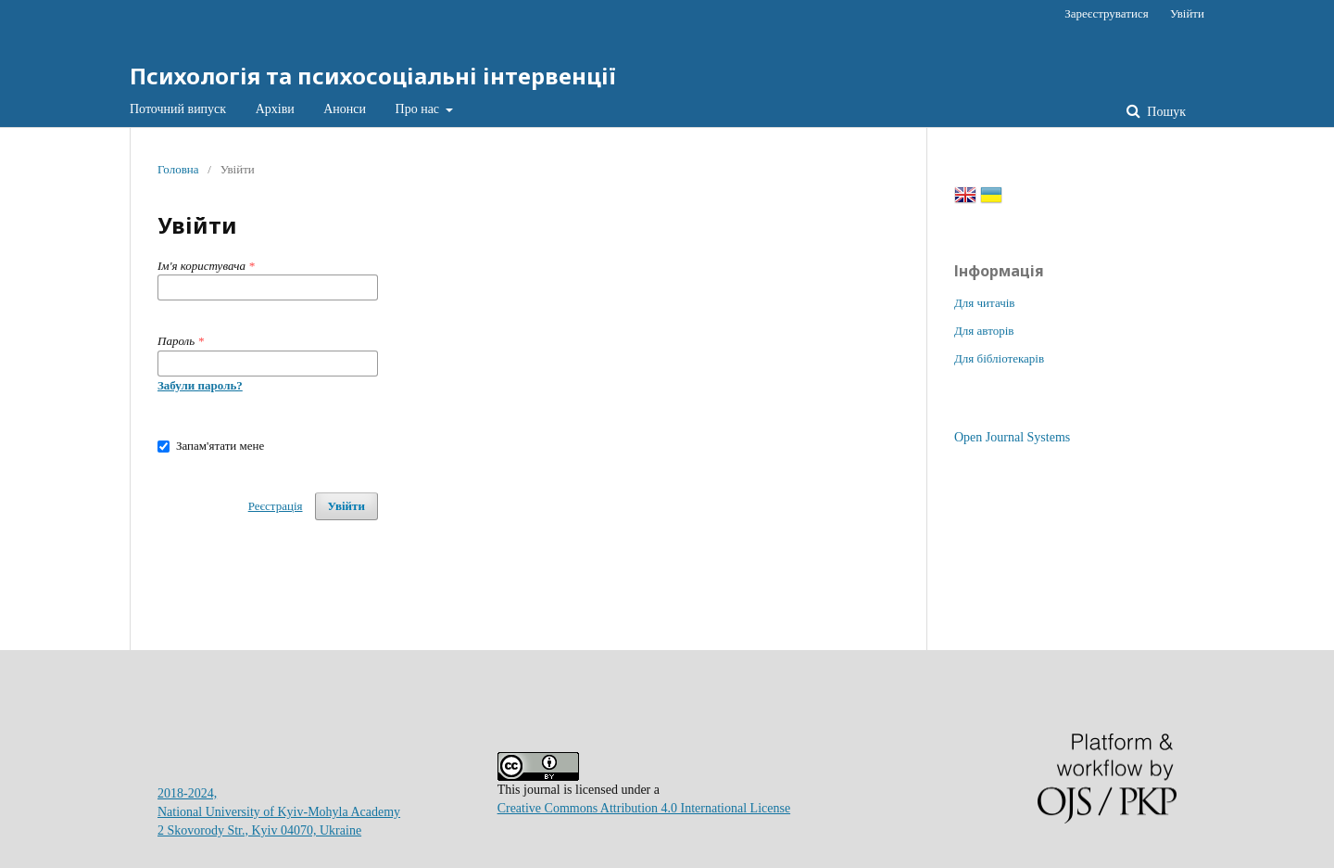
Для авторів (983, 331)
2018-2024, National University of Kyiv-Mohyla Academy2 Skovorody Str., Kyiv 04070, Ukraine (278, 811)
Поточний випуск (178, 109)
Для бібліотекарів (999, 358)
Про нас (419, 109)
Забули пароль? (200, 385)
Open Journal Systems (1012, 437)
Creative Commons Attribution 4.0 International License (644, 808)
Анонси (344, 109)
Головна (178, 169)
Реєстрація (275, 506)
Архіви (275, 109)
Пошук (1165, 112)
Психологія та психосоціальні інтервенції (373, 75)
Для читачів (984, 303)
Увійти (1187, 13)
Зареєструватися (1106, 13)
